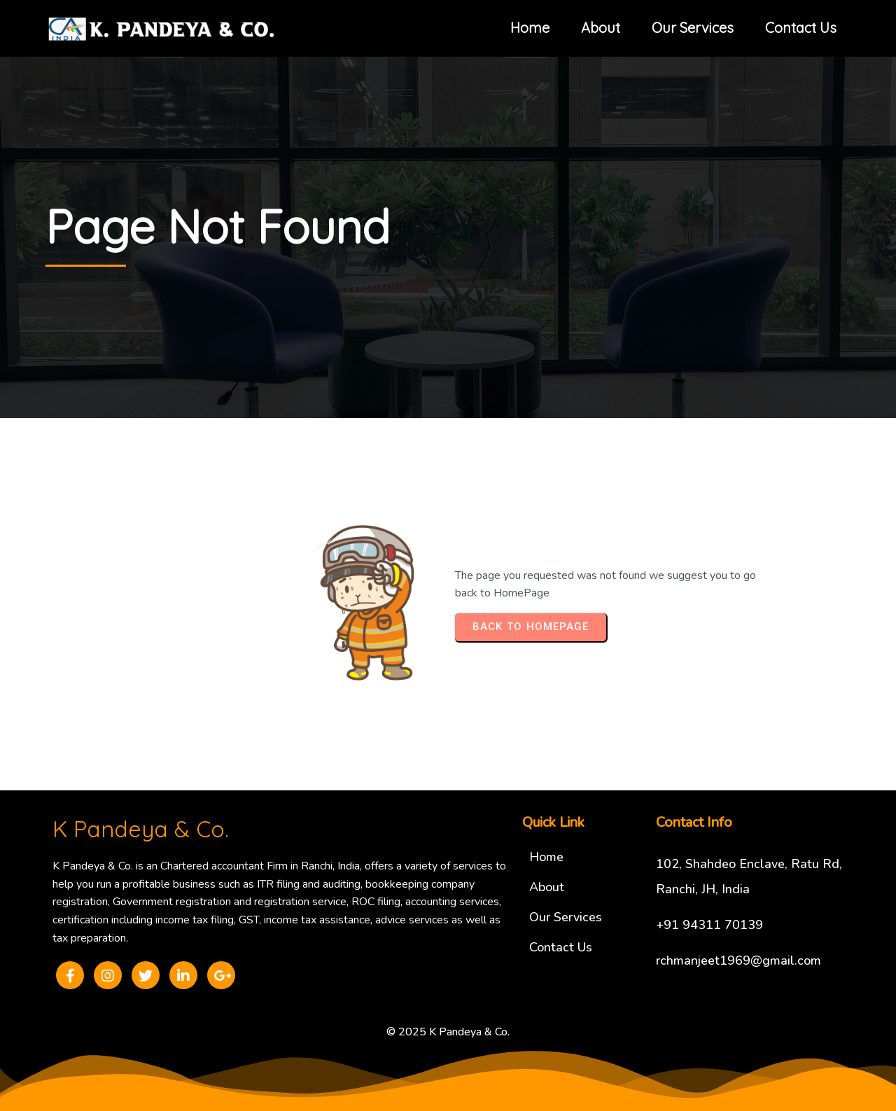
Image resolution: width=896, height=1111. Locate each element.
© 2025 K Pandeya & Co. (448, 1032)
